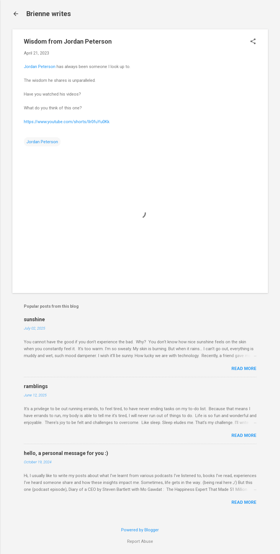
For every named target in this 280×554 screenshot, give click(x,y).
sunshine (34, 319)
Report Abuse (140, 541)
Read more (243, 368)
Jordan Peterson (39, 66)
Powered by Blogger (140, 529)
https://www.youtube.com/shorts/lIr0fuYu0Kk (66, 121)
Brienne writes (48, 14)
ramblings (36, 386)
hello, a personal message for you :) (66, 453)
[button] (253, 42)
